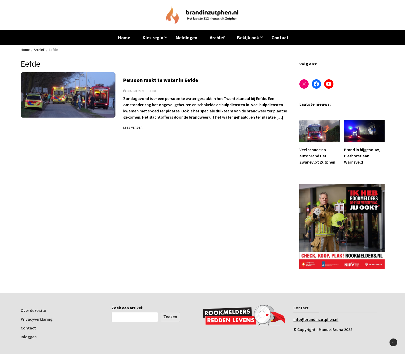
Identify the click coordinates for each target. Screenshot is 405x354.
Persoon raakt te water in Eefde (160, 80)
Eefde (153, 91)
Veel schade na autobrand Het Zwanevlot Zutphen (317, 156)
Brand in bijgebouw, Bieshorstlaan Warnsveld (362, 156)
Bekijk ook (248, 38)
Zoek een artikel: (127, 307)
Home (124, 38)
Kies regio (153, 38)
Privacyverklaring (36, 319)
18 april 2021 (135, 91)
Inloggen (29, 336)
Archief (217, 38)
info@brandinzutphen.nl (315, 319)
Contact (280, 38)
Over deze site (33, 310)
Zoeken (170, 316)
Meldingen (186, 38)
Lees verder (133, 127)
